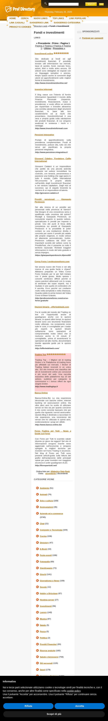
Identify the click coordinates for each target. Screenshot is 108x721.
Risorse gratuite (47, 650)
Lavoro (43, 612)
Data (62, 471)
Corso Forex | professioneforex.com (52, 261)
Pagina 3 (49, 45)
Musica (43, 619)
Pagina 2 (39, 45)
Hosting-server (47, 600)
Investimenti (46, 606)
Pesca (43, 631)
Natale (43, 625)
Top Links (58, 18)
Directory (44, 542)
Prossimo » (59, 48)
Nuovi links (40, 18)
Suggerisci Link (39, 22)
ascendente (50, 473)
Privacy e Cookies (20, 27)
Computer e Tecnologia (51, 530)
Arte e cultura (46, 501)
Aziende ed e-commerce (51, 513)
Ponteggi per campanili (92, 38)
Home (12, 18)
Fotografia (45, 561)
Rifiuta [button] (28, 706)
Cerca (24, 18)
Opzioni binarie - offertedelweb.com (52, 307)
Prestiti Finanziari (48, 644)
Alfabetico (55, 471)
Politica (43, 638)
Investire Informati (43, 89)
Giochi (43, 574)
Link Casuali (17, 22)
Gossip (43, 587)
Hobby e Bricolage (49, 593)
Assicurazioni (46, 507)
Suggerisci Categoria (67, 22)
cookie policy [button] (73, 690)
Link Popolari (77, 18)
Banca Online (41, 393)
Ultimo (47, 48)
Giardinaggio (46, 568)
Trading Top (40, 354)
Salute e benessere (49, 657)
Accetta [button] (79, 706)
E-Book (43, 549)
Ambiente (44, 488)
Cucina (43, 536)
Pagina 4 (58, 45)
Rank (67, 471)
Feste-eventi (46, 555)
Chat (42, 523)
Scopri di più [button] (54, 714)
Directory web (40, 26)
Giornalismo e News (49, 580)
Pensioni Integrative (44, 134)
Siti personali (46, 663)
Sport (42, 669)
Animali (43, 494)
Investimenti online (44, 53)
